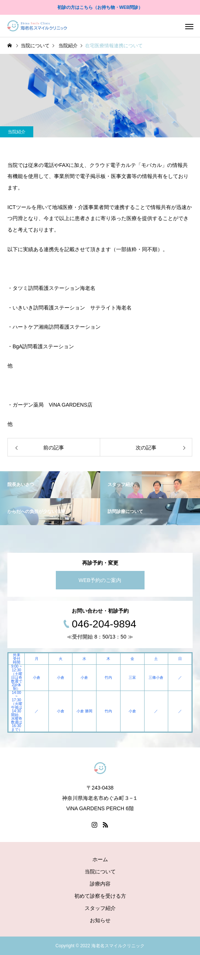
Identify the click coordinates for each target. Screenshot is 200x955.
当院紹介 (17, 131)
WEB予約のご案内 (100, 580)
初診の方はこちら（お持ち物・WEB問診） (100, 7)
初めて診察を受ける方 (100, 896)
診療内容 (100, 884)
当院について (100, 871)
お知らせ (100, 920)
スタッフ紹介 (100, 908)
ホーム (100, 859)
